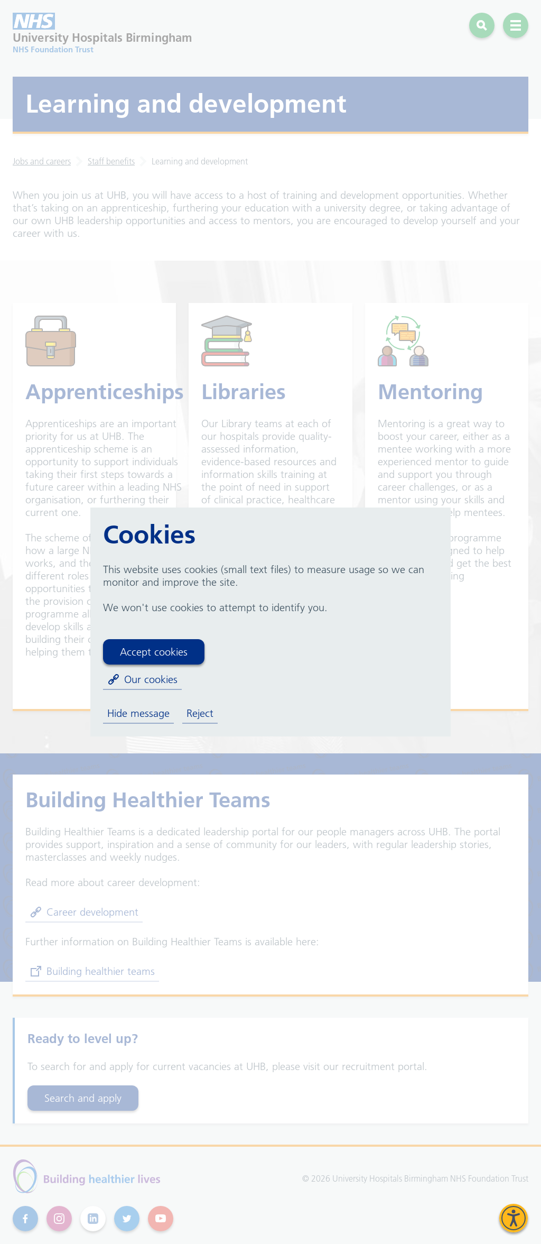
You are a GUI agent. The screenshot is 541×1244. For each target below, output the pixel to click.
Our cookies (142, 679)
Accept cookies (154, 652)
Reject (199, 713)
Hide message (138, 713)
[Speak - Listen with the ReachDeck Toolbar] (513, 1218)
